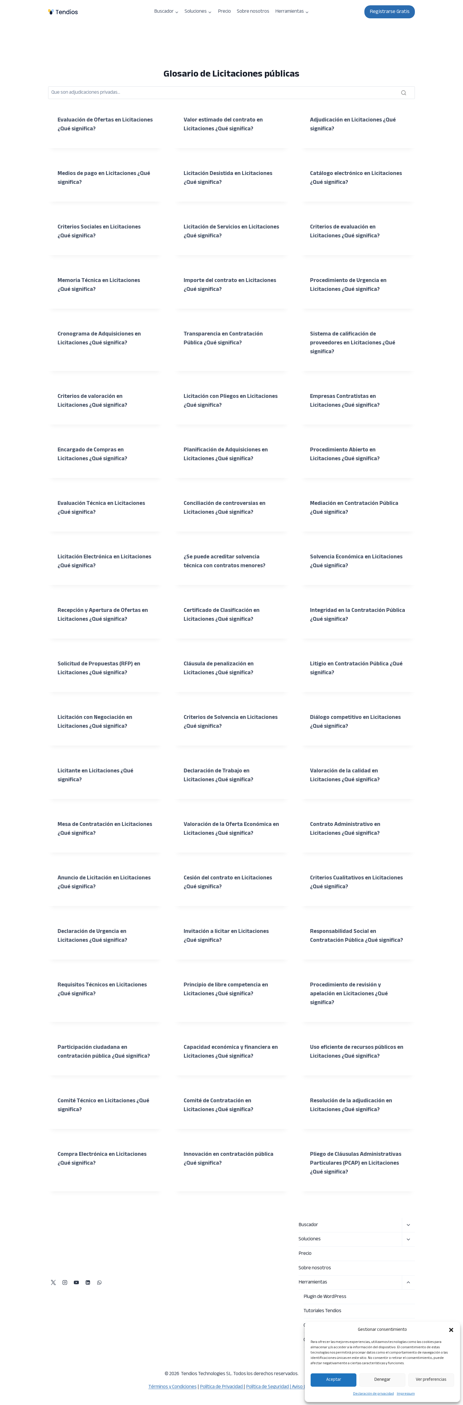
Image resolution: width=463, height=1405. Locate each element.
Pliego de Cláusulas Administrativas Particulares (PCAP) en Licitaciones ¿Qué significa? (357, 1181)
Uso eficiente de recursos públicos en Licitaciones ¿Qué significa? (355, 1061)
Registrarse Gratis (390, 12)
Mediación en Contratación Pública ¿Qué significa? (355, 508)
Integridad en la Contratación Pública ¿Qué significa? (349, 615)
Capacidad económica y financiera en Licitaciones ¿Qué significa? (228, 1061)
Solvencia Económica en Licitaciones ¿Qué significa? (346, 561)
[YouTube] (76, 1283)
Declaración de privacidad (373, 1393)
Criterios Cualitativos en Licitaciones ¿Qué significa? (346, 883)
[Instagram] (65, 1283)
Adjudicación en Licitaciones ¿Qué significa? (354, 125)
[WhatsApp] (99, 1283)
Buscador (308, 1225)
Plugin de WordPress (325, 1297)
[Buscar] (231, 92)
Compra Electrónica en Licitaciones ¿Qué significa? (104, 1177)
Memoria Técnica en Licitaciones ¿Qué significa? (100, 285)
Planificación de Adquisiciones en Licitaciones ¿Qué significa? (227, 454)
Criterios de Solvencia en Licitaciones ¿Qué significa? (220, 722)
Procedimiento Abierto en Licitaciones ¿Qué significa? (346, 454)
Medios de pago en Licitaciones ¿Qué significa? (99, 178)
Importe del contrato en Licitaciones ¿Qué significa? (220, 285)
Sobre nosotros (253, 11)
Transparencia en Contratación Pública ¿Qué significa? (224, 339)
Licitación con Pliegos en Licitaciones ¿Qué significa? (220, 401)
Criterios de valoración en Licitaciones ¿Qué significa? (94, 401)
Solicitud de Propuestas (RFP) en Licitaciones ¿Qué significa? (101, 668)
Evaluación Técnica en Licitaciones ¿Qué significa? (103, 508)
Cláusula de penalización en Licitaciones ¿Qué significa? (220, 668)
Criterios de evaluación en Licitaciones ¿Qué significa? (346, 232)
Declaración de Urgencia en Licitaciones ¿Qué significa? (94, 936)
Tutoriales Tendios (322, 1311)
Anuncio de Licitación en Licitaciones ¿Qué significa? (94, 883)
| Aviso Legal (302, 1387)
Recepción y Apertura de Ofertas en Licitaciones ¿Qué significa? (105, 615)
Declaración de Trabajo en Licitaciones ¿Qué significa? (220, 775)
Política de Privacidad (222, 1387)
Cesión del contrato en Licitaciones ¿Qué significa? (230, 883)
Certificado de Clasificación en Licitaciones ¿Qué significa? (223, 615)
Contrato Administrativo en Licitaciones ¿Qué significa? (347, 829)
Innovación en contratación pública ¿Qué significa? (230, 1177)
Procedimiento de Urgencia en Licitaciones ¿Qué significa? (350, 285)
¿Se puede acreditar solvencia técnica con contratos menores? (226, 561)
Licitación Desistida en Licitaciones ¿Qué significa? (230, 178)
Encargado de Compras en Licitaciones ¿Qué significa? (94, 454)
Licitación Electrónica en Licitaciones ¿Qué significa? (94, 561)
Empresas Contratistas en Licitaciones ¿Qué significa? (346, 401)
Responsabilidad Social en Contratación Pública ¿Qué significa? (345, 940)
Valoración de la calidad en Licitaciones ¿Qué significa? (346, 775)
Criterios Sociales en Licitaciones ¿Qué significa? (101, 232)
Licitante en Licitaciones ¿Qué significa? (97, 775)
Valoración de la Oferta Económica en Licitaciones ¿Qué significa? (229, 829)
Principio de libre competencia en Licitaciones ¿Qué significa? (228, 998)
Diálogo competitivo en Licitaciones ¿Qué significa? (357, 722)
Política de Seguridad (267, 1387)
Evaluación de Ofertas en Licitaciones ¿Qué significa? (94, 125)
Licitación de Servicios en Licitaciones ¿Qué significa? (220, 232)
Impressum (406, 1393)
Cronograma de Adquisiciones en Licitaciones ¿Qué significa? (101, 339)
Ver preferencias (431, 1379)
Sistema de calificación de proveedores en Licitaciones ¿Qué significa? (355, 343)
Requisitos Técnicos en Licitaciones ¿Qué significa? (104, 998)
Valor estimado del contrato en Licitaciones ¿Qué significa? (225, 125)
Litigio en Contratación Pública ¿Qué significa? (351, 668)
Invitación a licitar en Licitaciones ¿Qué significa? (227, 936)
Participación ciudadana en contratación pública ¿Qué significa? (93, 1065)
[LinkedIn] (88, 1283)
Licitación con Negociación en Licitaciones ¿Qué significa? (96, 722)
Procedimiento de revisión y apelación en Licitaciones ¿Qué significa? (350, 1002)
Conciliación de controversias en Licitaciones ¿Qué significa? (226, 508)
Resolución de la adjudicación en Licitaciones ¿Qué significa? (352, 1123)
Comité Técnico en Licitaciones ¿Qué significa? (98, 1123)
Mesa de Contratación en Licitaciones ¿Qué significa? (94, 829)
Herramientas (313, 1282)
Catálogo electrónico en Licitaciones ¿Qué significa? (346, 178)
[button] (451, 1330)
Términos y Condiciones (173, 1387)
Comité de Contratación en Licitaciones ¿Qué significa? (220, 1123)
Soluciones (310, 1239)
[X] (53, 1283)
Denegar (382, 1379)
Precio (224, 11)
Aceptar (333, 1379)
